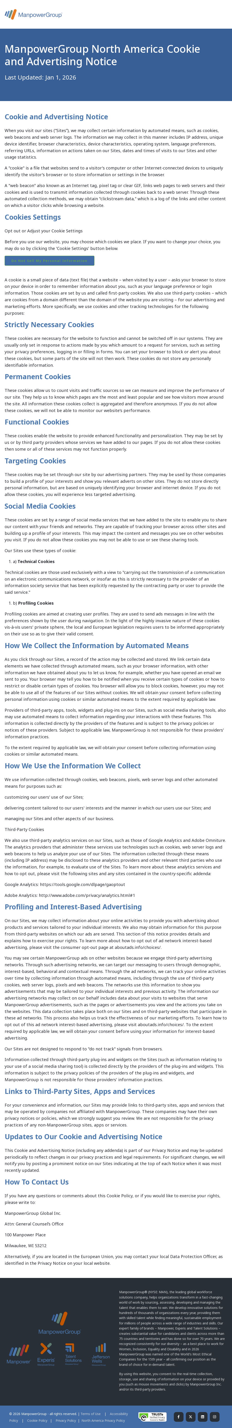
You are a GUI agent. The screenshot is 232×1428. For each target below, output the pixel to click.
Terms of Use (91, 1414)
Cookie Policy (37, 1420)
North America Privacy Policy (103, 1420)
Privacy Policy (66, 1420)
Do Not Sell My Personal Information (49, 261)
